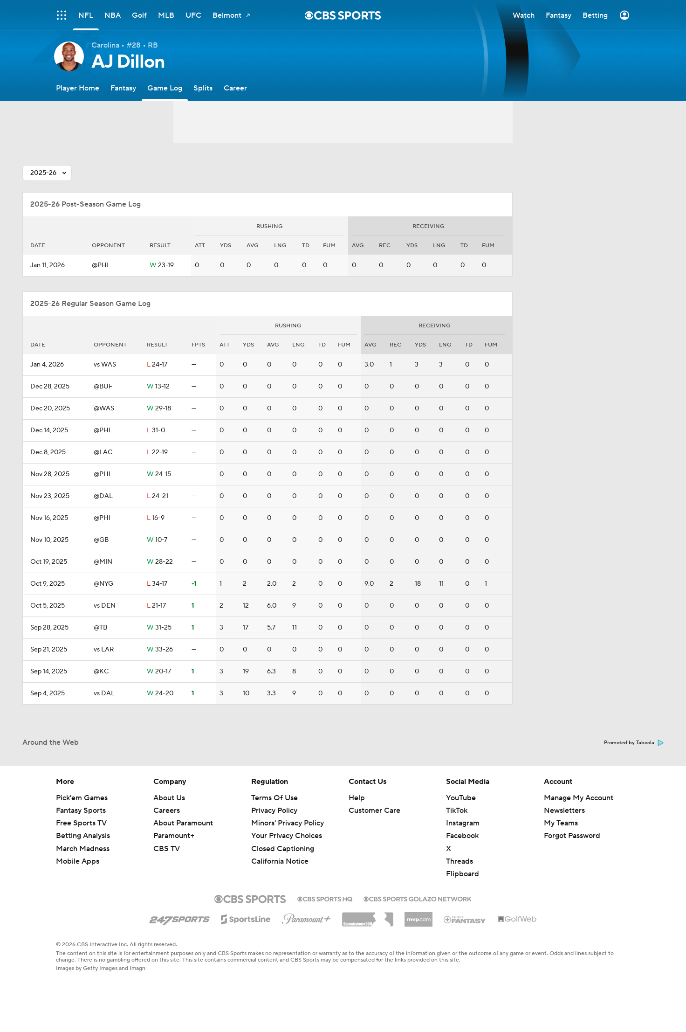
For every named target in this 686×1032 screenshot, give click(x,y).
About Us (169, 798)
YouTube (461, 798)
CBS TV (166, 848)
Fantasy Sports (81, 810)
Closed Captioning (282, 848)
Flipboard (462, 874)
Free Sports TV (81, 823)
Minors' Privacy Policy (287, 823)
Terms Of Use (274, 798)
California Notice (280, 861)
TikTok (456, 810)
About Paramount (183, 823)
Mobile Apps (77, 861)
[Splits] (203, 88)
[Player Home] (77, 88)
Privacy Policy (274, 810)
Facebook (462, 835)
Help (357, 798)
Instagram (463, 823)
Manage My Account (578, 798)
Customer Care (374, 810)
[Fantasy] (123, 88)
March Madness (83, 848)
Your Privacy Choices (286, 835)
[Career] (235, 88)
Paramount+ (173, 835)
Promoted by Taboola (634, 743)
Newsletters (564, 810)
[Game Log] (165, 88)
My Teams (561, 823)
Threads (459, 861)
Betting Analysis (83, 835)
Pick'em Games (82, 798)
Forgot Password (572, 835)
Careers (166, 810)
